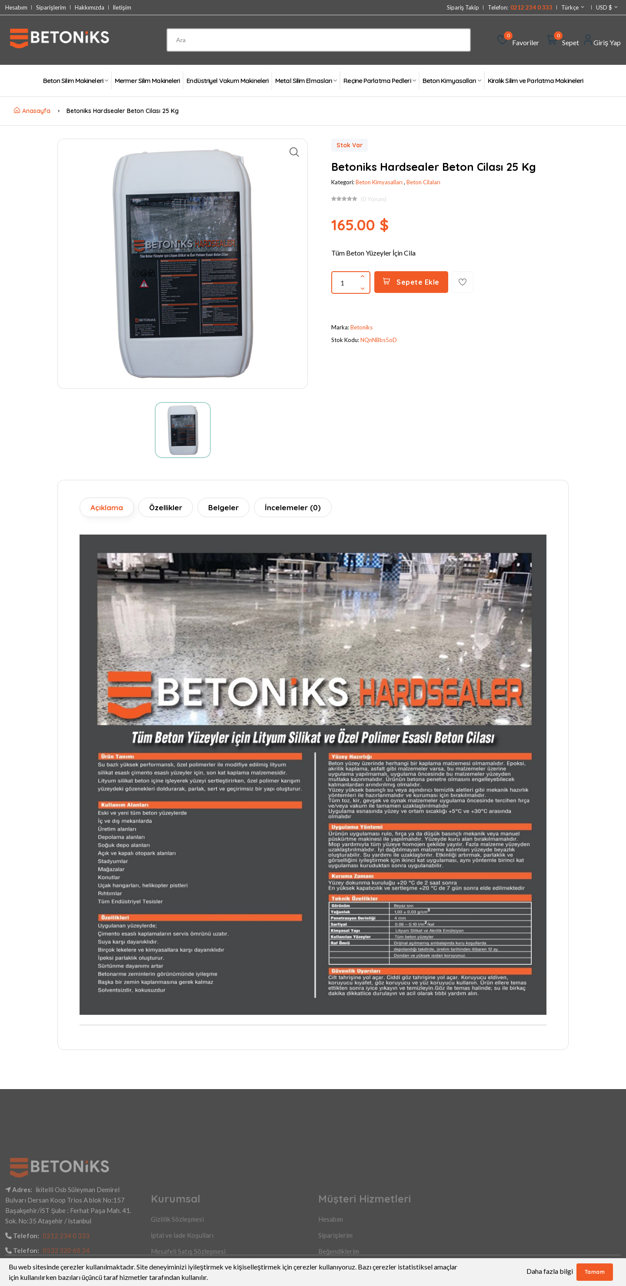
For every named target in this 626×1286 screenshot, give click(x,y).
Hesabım (16, 7)
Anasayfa (32, 111)
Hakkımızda (89, 7)
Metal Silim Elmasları (305, 80)
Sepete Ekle (411, 282)
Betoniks (361, 327)
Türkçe (573, 7)
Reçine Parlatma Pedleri (379, 80)
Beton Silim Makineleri (75, 80)
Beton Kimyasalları (452, 80)
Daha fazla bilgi (549, 1271)
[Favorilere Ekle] (462, 282)
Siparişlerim (51, 7)
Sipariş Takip (463, 7)
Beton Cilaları (423, 182)
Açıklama (106, 507)
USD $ (607, 7)
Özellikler (165, 507)
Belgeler (223, 507)
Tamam (595, 1272)
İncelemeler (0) (293, 507)
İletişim (122, 7)
